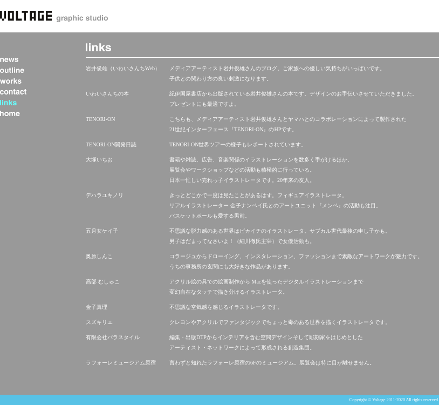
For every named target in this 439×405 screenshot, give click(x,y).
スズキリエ (99, 322)
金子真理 (96, 307)
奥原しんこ (99, 256)
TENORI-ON (100, 119)
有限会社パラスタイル (113, 337)
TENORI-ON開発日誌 (111, 144)
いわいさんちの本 (107, 94)
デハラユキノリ (105, 195)
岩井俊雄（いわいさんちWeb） (123, 68)
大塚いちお (99, 160)
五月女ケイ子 (102, 231)
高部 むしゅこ (103, 282)
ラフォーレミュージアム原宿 (121, 363)
